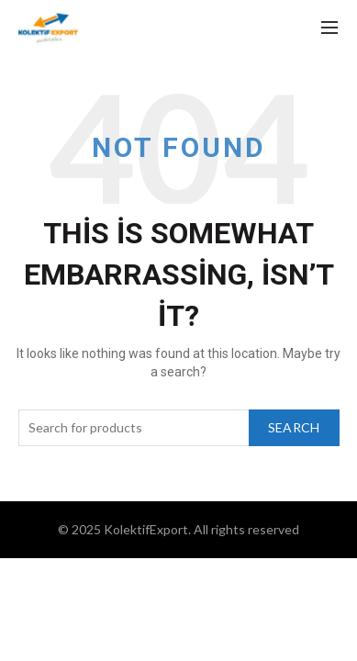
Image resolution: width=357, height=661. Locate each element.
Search (294, 427)
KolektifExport (146, 529)
